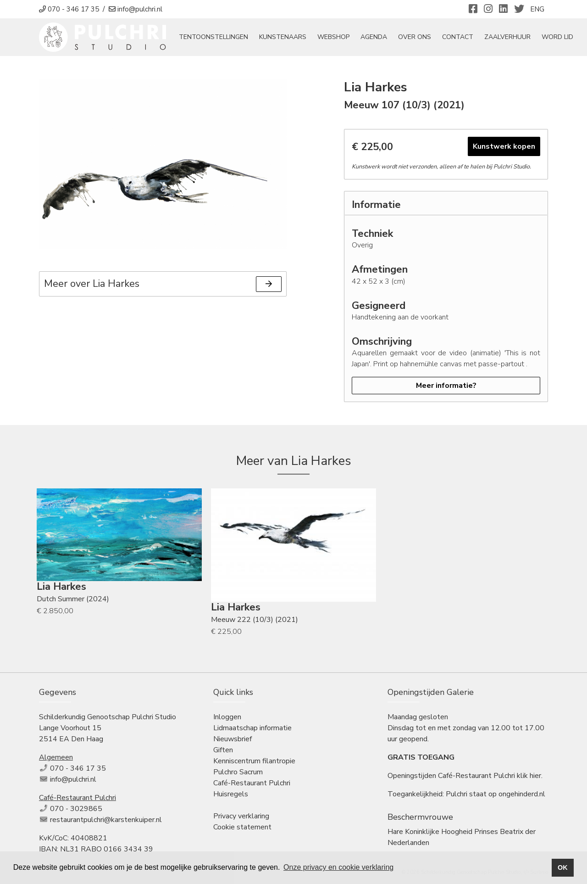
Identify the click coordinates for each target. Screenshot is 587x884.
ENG (537, 9)
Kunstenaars (283, 37)
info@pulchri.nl (73, 780)
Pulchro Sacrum (238, 772)
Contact (458, 37)
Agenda (374, 37)
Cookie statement (242, 827)
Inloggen (227, 717)
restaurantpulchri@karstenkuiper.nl (106, 820)
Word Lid (558, 37)
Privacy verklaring (241, 816)
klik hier (529, 776)
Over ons (415, 37)
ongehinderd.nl (521, 794)
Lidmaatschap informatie (252, 728)
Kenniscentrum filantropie (254, 761)
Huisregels (230, 794)
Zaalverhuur (508, 37)
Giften (223, 750)
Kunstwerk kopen (504, 147)
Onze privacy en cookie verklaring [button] (338, 867)
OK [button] (563, 867)
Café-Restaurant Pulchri (251, 783)
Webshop (334, 37)
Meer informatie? (446, 386)
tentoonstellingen (214, 37)
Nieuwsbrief (232, 739)
